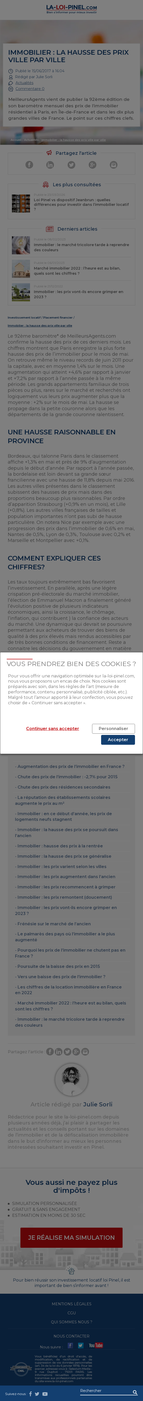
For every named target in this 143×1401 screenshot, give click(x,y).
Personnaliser (113, 728)
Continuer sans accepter (52, 728)
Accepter (118, 739)
